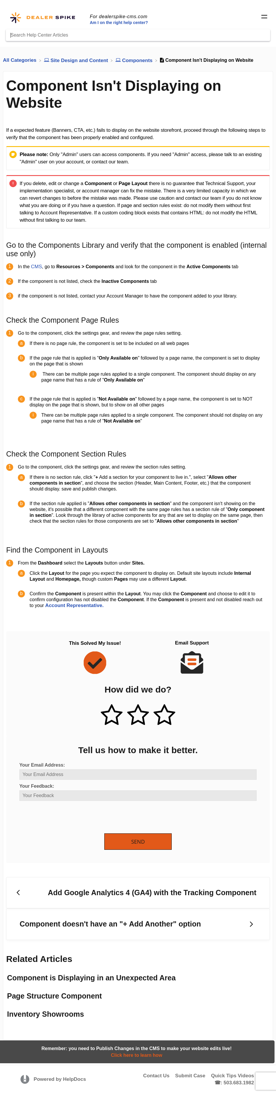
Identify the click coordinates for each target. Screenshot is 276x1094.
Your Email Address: (42, 765)
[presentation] (63, 817)
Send (138, 841)
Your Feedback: (36, 786)
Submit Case (190, 1075)
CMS (36, 266)
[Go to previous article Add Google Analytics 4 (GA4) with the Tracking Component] (138, 893)
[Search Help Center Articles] (138, 35)
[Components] (134, 60)
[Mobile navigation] (264, 17)
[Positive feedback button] (111, 715)
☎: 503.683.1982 (234, 1083)
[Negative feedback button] (164, 715)
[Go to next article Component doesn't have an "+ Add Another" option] (138, 924)
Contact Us (156, 1075)
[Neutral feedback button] (138, 715)
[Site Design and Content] (77, 60)
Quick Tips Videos (232, 1075)
